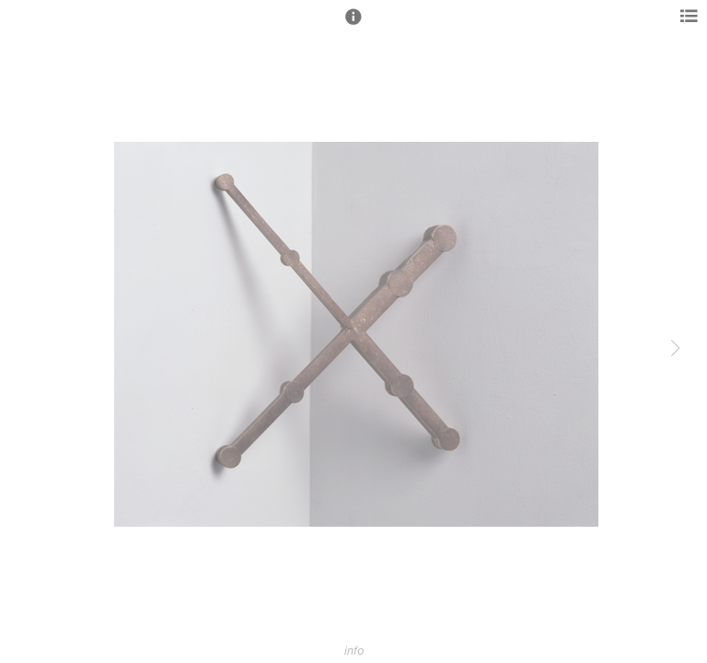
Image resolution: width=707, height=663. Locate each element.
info (354, 651)
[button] (353, 24)
